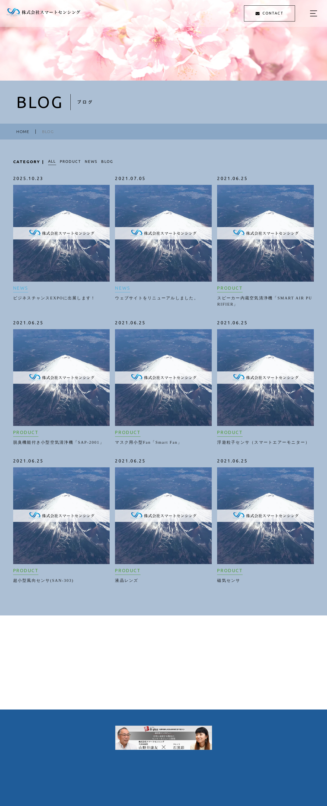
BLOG (107, 161)
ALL (52, 161)
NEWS (91, 161)
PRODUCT (70, 161)
